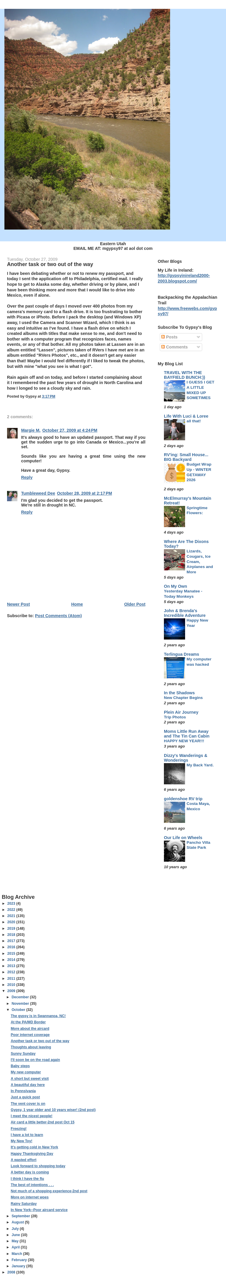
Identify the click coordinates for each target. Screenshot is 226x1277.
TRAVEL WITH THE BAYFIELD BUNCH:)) (184, 375)
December (20, 997)
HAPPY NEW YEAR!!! (184, 741)
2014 (11, 960)
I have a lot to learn (27, 1135)
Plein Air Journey (181, 712)
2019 (11, 928)
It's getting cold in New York (34, 1147)
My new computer (26, 1072)
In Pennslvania (23, 1091)
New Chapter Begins (183, 697)
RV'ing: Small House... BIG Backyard (186, 457)
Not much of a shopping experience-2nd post (49, 1191)
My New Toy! (21, 1141)
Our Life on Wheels (183, 837)
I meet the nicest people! (31, 1116)
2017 (11, 941)
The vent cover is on (28, 1104)
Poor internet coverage (30, 1035)
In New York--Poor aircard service (39, 1210)
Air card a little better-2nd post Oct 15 (42, 1122)
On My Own (175, 586)
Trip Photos (175, 717)
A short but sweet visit (30, 1079)
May (15, 1241)
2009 (11, 991)
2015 (11, 953)
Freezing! (18, 1129)
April (16, 1247)
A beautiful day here (28, 1085)
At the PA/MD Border (28, 1022)
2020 (11, 922)
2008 (11, 1272)
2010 (11, 985)
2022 (11, 910)
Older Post (134, 604)
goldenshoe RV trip (183, 798)
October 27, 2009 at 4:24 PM (69, 430)
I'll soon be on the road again (35, 1060)
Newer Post (18, 604)
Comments (174, 347)
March (17, 1254)
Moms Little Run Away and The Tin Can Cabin (187, 733)
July (15, 1229)
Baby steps (20, 1066)
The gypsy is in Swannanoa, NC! (38, 1016)
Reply (27, 477)
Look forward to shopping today (38, 1166)
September (21, 1216)
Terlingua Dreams (181, 654)
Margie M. (31, 430)
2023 (11, 903)
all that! (194, 421)
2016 (11, 947)
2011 (11, 979)
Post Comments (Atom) (58, 615)
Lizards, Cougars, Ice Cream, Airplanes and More (200, 561)
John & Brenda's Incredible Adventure (185, 613)
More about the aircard (30, 1029)
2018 (11, 935)
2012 (11, 972)
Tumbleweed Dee (38, 493)
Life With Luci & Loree (186, 416)
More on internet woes (30, 1197)
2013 (11, 966)
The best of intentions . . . (32, 1185)
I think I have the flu (27, 1179)
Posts (169, 337)
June (16, 1235)
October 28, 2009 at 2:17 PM (84, 493)
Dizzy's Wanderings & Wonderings (185, 758)
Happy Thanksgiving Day (32, 1154)
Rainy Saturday (23, 1204)
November (20, 1004)
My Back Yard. (200, 765)
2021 (11, 916)
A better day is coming (30, 1172)
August (18, 1222)
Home (77, 604)
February (19, 1260)
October (18, 1010)
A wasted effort (23, 1160)
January (18, 1266)
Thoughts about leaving (31, 1047)
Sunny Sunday (23, 1054)
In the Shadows (179, 692)
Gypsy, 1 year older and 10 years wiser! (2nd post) (53, 1110)
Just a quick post (25, 1097)
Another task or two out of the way (40, 1041)
